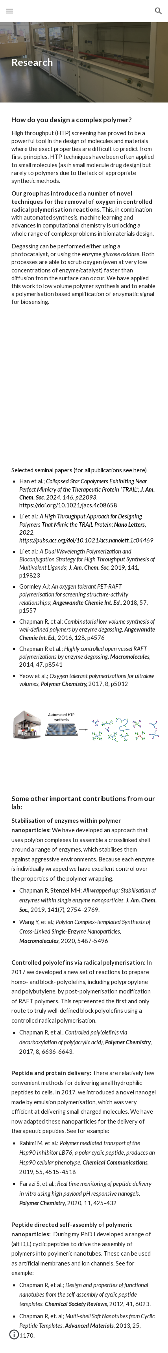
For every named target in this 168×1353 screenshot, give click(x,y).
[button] (9, 11)
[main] (84, 62)
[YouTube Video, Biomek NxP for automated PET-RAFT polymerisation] (84, 386)
